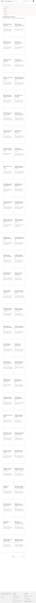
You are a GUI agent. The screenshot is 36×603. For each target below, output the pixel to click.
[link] (8, 28)
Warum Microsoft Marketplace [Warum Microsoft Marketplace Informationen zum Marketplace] (4, 594)
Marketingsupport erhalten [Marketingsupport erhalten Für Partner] (27, 598)
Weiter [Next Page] (23, 556)
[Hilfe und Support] (19, 1)
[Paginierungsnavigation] (19, 557)
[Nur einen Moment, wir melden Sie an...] (33, 1)
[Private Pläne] (23, 1)
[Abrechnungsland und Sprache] (27, 1)
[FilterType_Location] (3, 7)
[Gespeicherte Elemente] (21, 1)
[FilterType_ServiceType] (3, 13)
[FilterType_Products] (3, 9)
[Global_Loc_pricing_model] (3, 15)
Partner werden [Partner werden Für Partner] (26, 594)
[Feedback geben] (17, 1)
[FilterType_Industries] (3, 11)
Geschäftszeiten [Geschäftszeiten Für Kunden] (14, 594)
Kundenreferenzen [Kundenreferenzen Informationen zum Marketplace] (3, 597)
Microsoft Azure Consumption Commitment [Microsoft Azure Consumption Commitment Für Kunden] (17, 600)
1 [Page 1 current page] (13, 556)
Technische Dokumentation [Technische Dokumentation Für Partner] (27, 599)
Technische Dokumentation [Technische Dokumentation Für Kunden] (16, 597)
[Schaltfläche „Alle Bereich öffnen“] (2, 3)
